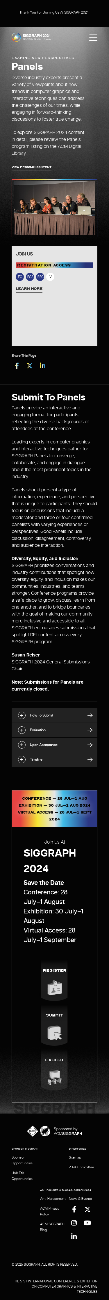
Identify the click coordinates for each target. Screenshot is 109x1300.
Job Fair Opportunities (22, 1175)
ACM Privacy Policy (49, 1211)
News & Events (80, 1198)
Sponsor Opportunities (22, 1160)
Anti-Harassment (53, 1198)
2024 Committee (81, 1167)
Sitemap (75, 1157)
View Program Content (31, 167)
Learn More (29, 288)
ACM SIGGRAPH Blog (52, 1227)
